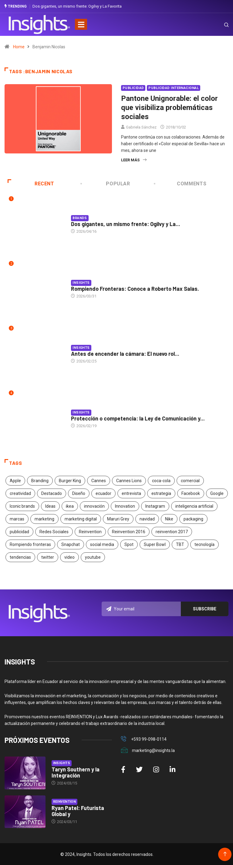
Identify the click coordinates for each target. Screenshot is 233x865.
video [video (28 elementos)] (69, 556)
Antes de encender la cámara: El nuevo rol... (125, 353)
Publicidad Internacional (173, 87)
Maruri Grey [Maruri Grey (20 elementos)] (118, 518)
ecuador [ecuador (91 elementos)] (103, 492)
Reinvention (64, 801)
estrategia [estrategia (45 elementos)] (161, 492)
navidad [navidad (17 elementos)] (147, 518)
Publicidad (133, 87)
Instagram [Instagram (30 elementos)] (155, 505)
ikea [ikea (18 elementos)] (70, 505)
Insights (81, 282)
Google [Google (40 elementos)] (217, 492)
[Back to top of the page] (225, 853)
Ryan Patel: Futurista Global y (78, 810)
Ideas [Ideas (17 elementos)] (50, 505)
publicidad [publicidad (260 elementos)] (19, 531)
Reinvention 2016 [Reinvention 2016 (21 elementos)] (128, 531)
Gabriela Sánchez (141, 126)
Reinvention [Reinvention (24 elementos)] (90, 531)
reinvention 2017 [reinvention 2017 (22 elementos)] (172, 531)
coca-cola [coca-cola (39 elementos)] (161, 480)
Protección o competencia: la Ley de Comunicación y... (138, 417)
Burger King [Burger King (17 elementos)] (70, 480)
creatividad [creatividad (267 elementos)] (20, 492)
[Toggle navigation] (81, 23)
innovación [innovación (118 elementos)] (94, 505)
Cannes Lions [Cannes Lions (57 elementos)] (129, 480)
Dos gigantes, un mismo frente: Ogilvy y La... (125, 223)
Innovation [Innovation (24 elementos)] (125, 505)
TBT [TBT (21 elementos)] (180, 543)
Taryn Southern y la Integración (76, 771)
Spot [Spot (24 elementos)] (128, 543)
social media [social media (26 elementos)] (102, 543)
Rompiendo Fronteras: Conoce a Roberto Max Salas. (135, 288)
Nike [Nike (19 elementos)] (169, 518)
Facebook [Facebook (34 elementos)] (190, 492)
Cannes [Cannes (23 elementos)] (98, 480)
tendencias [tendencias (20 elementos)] (20, 556)
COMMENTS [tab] (180, 183)
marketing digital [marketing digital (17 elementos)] (81, 518)
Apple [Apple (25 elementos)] (15, 480)
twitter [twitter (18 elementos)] (47, 556)
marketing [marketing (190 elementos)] (44, 518)
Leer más (134, 159)
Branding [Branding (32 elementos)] (40, 480)
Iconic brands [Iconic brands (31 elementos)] (22, 505)
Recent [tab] (31, 183)
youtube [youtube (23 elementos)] (93, 556)
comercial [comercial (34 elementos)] (190, 480)
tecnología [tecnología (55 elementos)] (204, 543)
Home (19, 46)
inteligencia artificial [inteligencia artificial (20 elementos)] (194, 505)
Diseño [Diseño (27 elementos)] (78, 492)
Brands (80, 217)
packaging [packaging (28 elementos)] (193, 518)
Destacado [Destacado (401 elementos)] (51, 492)
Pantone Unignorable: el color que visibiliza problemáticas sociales (169, 107)
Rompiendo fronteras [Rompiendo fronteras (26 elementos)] (30, 543)
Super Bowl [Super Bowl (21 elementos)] (155, 543)
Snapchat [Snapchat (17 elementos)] (70, 543)
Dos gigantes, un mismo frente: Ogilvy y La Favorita (77, 6)
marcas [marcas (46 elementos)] (17, 518)
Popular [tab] (105, 183)
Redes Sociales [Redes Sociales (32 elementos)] (54, 531)
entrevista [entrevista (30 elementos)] (131, 492)
